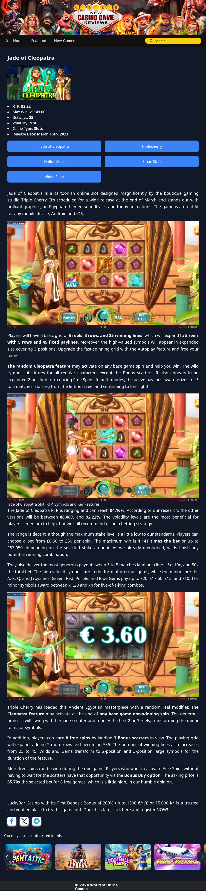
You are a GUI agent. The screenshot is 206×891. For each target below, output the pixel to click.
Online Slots (54, 161)
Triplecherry (151, 146)
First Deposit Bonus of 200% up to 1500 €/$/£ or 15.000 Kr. (115, 803)
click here (122, 809)
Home (18, 40)
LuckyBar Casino (23, 803)
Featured (38, 40)
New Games (64, 40)
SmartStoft (151, 161)
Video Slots (54, 176)
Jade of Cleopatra (54, 146)
